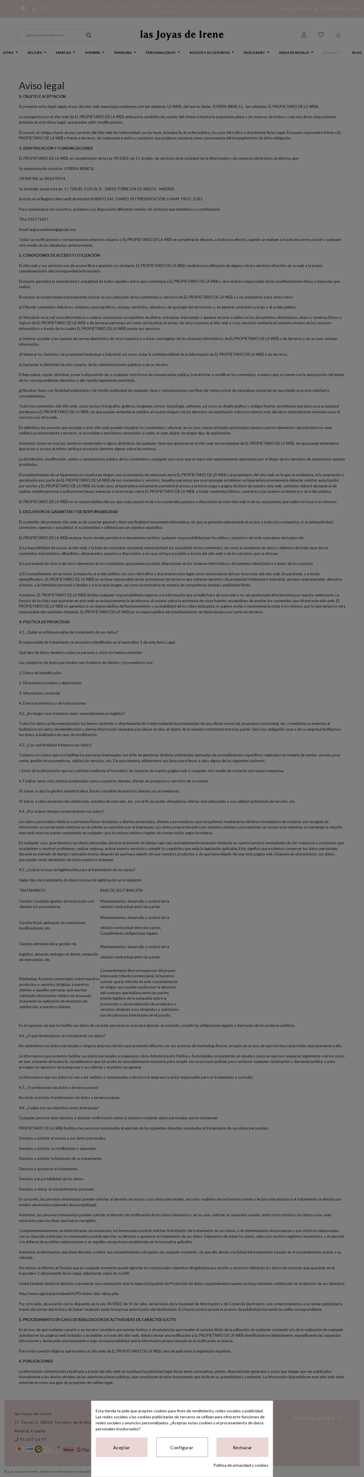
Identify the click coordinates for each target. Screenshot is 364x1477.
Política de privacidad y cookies (240, 1465)
